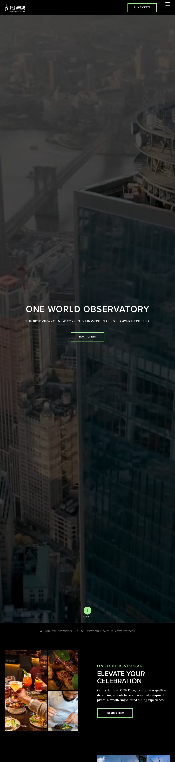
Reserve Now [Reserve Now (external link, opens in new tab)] (115, 713)
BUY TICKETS (87, 337)
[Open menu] (167, 7)
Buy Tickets (142, 7)
